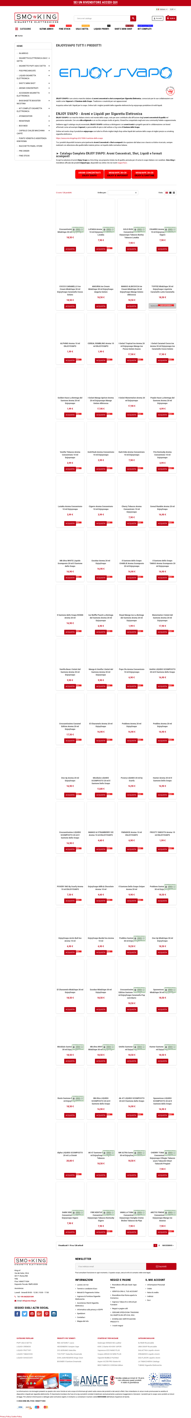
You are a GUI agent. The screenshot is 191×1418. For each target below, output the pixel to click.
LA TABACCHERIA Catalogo (148, 1361)
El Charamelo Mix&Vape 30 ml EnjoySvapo (70, 990)
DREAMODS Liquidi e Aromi (149, 1354)
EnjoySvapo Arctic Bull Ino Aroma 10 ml (70, 939)
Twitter (24, 1314)
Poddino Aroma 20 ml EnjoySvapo (162, 725)
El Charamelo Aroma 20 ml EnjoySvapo (101, 725)
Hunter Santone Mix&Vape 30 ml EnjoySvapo (162, 1048)
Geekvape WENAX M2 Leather (109, 1343)
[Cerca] (105, 18)
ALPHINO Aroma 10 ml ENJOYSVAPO (70, 344)
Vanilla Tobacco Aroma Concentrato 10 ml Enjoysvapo (70, 455)
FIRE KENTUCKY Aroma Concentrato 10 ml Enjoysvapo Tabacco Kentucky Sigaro (101, 1216)
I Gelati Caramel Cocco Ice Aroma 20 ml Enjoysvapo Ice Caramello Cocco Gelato (162, 346)
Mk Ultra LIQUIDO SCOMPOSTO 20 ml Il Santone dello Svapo (100, 1101)
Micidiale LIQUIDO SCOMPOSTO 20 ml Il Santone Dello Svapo (100, 780)
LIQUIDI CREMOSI (24, 1347)
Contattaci (81, 1317)
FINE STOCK (65, 27)
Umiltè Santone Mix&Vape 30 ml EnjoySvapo (131, 1048)
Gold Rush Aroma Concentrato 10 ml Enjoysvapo (101, 453)
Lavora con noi (82, 1285)
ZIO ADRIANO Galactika (66, 1350)
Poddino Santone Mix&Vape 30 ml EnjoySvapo (131, 939)
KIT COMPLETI (145, 27)
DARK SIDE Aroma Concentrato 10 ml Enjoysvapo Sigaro (70, 1215)
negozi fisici (122, 163)
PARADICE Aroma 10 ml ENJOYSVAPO (131, 833)
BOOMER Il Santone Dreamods (69, 1361)
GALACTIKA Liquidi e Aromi (148, 1350)
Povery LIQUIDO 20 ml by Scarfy (132, 779)
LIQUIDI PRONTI (102, 27)
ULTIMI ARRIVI (47, 27)
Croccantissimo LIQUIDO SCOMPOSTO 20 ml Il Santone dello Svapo (70, 835)
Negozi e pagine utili (120, 1308)
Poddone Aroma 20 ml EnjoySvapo (131, 725)
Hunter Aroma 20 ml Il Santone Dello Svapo (162, 779)
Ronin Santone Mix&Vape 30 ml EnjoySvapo (70, 1099)
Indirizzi (150, 1296)
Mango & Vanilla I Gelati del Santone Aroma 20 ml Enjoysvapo (101, 672)
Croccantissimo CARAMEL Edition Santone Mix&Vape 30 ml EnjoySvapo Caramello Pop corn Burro (131, 993)
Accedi (157, 18)
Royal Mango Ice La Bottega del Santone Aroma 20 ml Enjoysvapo (131, 618)
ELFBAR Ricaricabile (146, 1343)
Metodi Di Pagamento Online (88, 1292)
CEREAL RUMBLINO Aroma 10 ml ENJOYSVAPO (101, 344)
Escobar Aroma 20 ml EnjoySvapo (101, 562)
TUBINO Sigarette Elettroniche (150, 1365)
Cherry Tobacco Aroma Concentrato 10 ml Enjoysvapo (132, 509)
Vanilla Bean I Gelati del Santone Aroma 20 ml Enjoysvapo (70, 672)
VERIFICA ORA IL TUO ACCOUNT (125, 1291)
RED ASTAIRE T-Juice (65, 1343)
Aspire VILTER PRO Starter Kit (109, 1361)
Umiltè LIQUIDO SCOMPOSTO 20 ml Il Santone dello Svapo (162, 670)
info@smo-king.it (29, 1301)
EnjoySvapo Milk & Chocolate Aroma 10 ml (101, 887)
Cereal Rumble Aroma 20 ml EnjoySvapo (162, 507)
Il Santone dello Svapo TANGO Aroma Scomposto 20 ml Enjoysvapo (162, 563)
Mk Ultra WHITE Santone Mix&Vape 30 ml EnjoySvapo (100, 1048)
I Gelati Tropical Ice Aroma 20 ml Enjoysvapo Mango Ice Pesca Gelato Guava (132, 346)
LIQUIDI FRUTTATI (24, 1350)
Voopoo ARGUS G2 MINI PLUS (109, 1354)
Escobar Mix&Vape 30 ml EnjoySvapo (101, 990)
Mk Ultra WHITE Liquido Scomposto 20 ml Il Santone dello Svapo (70, 563)
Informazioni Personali (156, 1285)
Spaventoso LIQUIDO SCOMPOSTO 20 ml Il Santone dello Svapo (162, 1101)
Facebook (17, 1314)
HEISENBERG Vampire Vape (68, 1347)
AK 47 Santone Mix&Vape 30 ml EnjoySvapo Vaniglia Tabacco (100, 1155)
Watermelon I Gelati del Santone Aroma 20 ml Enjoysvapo (162, 618)
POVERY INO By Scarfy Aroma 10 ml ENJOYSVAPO (70, 887)
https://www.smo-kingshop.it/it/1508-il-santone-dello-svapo (79, 138)
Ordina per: (102, 193)
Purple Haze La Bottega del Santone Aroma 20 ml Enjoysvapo (162, 400)
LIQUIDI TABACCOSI (25, 1354)
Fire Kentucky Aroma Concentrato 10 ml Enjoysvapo (162, 455)
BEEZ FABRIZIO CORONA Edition (110, 1365)
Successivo (168, 1245)
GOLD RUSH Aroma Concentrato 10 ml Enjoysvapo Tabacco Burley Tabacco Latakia (132, 233)
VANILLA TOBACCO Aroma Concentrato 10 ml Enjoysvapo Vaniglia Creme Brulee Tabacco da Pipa (132, 1216)
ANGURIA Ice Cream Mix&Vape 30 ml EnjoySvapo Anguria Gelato (100, 289)
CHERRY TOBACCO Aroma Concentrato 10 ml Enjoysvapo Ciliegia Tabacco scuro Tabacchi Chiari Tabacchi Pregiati (162, 1158)
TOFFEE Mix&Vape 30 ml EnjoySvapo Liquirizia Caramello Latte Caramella (162, 289)
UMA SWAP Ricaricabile (147, 1347)
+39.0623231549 (27, 1297)
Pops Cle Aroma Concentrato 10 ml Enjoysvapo (131, 670)
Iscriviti (161, 1266)
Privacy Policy (5, 1417)
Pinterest (46, 1314)
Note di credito (153, 1292)
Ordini (149, 1289)
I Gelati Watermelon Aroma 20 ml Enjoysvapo (131, 399)
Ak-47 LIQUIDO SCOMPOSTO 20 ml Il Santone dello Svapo (131, 1099)
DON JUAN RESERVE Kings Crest (70, 1358)
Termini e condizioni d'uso (87, 1289)
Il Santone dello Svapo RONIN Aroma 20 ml (70, 616)
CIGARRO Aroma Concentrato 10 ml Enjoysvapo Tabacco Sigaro (162, 232)
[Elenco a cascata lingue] (161, 9)
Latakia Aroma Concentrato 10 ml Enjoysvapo (70, 507)
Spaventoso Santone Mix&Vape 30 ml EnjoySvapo (162, 990)
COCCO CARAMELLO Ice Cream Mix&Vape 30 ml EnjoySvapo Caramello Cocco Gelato (70, 290)
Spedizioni (81, 1313)
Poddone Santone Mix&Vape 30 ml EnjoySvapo (162, 887)
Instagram (54, 1314)
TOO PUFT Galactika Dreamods (69, 1354)
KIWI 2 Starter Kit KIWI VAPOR (109, 1347)
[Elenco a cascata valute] (172, 9)
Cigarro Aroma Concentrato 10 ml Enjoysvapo (101, 507)
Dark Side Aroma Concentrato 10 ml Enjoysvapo (132, 453)
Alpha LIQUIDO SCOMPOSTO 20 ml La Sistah (70, 1153)
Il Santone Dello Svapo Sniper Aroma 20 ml (132, 887)
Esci (149, 1300)
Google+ (39, 1314)
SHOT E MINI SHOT (124, 27)
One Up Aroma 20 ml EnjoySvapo (70, 779)
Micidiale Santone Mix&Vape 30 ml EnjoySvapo (70, 1048)
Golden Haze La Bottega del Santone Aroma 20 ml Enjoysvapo (70, 400)
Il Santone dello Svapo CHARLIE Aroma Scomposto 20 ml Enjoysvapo (131, 563)
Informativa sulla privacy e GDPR (90, 1310)
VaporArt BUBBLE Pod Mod (108, 1358)
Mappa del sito (83, 1321)
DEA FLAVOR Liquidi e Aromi (149, 1358)
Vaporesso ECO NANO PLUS (109, 1350)
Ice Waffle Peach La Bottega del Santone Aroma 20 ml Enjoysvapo (100, 618)
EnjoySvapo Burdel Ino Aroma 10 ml (101, 939)
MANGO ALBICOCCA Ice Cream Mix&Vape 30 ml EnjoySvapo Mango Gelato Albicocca (131, 290)
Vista (160, 193)
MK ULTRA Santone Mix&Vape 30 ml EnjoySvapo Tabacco (131, 1153)
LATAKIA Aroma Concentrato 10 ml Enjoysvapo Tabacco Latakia (100, 232)
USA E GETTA (83, 27)
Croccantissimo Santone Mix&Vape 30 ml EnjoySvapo (70, 230)
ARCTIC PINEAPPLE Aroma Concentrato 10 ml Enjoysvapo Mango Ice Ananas (162, 1216)
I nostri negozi (117, 1326)
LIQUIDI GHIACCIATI (25, 1358)
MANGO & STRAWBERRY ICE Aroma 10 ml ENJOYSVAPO (100, 833)
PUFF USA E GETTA (24, 1343)
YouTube (32, 1314)
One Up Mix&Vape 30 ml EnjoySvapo (162, 939)
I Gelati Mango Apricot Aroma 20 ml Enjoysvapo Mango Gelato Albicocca (101, 400)
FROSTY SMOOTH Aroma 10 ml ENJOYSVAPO (162, 833)
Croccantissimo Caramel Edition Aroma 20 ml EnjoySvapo (70, 726)
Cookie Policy (16, 1417)
